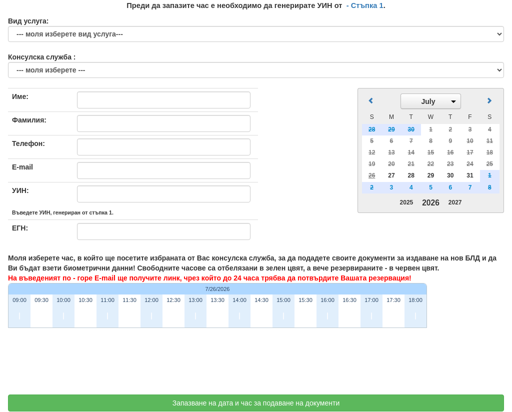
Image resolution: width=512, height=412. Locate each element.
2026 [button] (431, 202)
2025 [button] (407, 202)
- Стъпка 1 (365, 6)
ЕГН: (20, 228)
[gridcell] (372, 176)
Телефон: (28, 144)
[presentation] (84, 365)
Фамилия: (29, 120)
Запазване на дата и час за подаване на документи (256, 403)
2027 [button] (455, 202)
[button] (431, 101)
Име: (20, 96)
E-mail (22, 167)
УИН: (20, 190)
